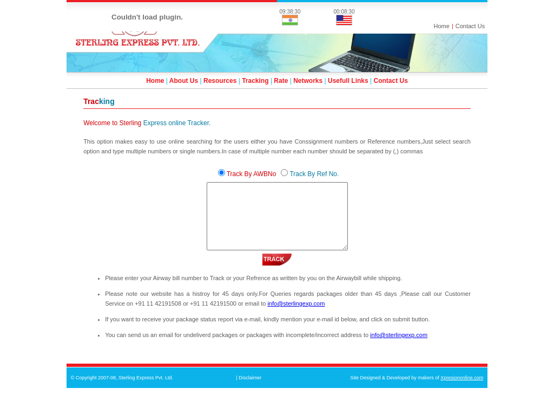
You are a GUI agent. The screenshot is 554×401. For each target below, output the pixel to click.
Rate (281, 81)
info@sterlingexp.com (296, 316)
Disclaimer (250, 390)
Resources (219, 81)
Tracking (255, 81)
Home (442, 26)
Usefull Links (348, 81)
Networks (307, 81)
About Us (183, 81)
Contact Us (470, 26)
